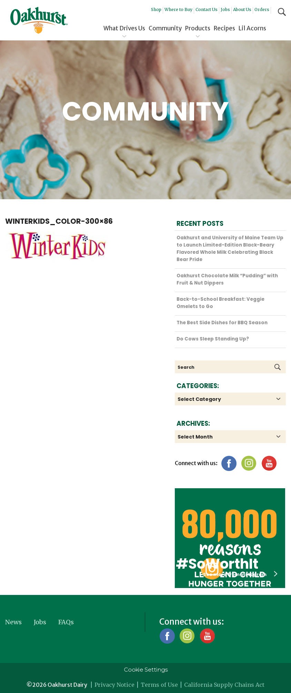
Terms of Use (159, 685)
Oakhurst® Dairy (39, 20)
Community (165, 28)
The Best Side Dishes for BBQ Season (222, 322)
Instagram (249, 463)
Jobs (225, 9)
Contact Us (206, 9)
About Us (242, 9)
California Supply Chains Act (224, 685)
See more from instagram (240, 574)
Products (197, 28)
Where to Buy (178, 9)
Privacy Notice (114, 685)
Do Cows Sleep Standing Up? (213, 339)
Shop (156, 9)
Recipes (224, 28)
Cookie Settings (146, 669)
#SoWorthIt (217, 564)
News (13, 622)
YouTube (269, 463)
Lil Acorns (252, 28)
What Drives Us (124, 28)
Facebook (229, 463)
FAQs (66, 622)
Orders (261, 9)
